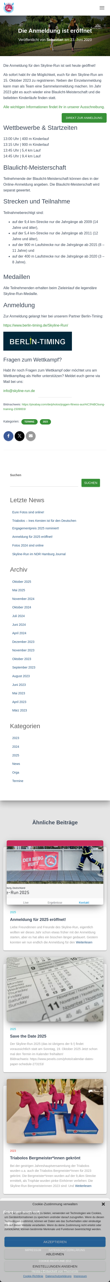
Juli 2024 (18, 616)
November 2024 (23, 599)
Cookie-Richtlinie (33, 1276)
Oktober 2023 (21, 659)
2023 (45, 422)
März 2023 (19, 710)
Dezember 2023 (23, 642)
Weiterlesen (84, 942)
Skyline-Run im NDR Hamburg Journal (39, 554)
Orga (15, 772)
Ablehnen (55, 1254)
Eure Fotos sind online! (28, 512)
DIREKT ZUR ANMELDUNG (84, 118)
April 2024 (19, 633)
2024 (15, 746)
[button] (103, 1204)
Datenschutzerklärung (58, 1276)
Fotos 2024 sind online (28, 545)
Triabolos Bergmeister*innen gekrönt (45, 1158)
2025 (15, 755)
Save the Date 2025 (28, 1036)
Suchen (15, 475)
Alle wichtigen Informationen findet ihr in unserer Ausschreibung (53, 107)
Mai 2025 (18, 590)
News (16, 764)
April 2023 (19, 702)
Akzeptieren (55, 1242)
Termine (29, 422)
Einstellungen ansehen (55, 1266)
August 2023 (21, 676)
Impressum (80, 1276)
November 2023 (23, 650)
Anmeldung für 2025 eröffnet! (32, 536)
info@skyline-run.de (19, 391)
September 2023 (23, 667)
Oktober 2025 (21, 581)
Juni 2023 (19, 685)
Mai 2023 (18, 693)
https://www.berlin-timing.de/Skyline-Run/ (35, 325)
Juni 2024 (19, 624)
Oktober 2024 (21, 607)
